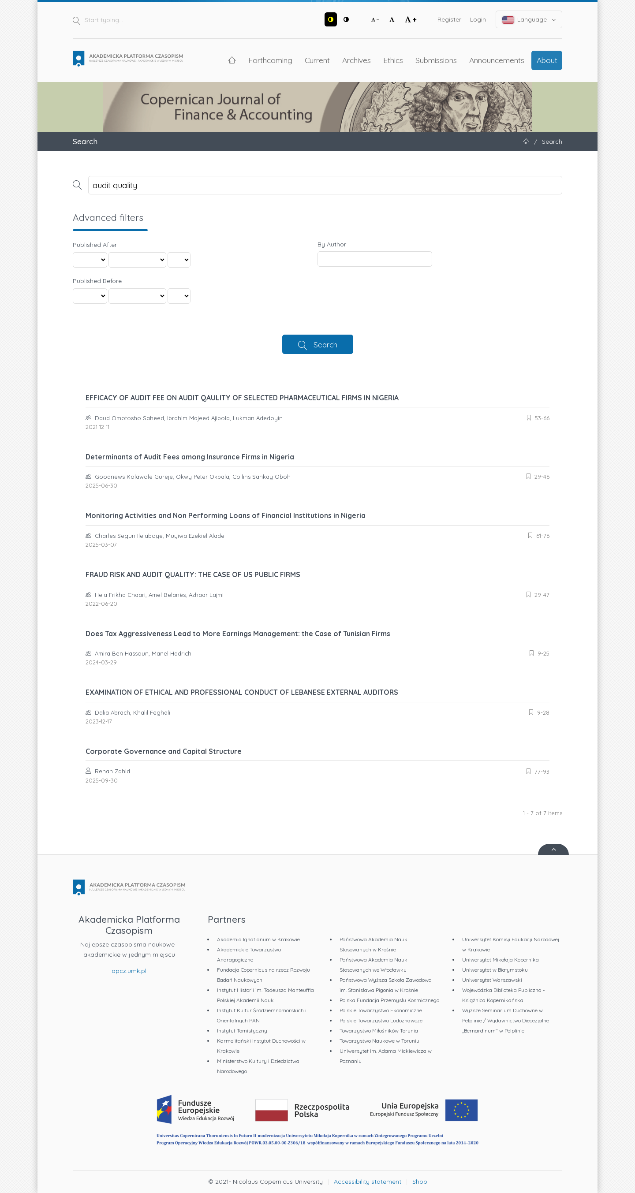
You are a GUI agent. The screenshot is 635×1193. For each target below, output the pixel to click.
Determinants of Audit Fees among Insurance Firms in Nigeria (190, 456)
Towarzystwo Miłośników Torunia (379, 1030)
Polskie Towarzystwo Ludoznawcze (381, 1020)
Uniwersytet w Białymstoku (495, 969)
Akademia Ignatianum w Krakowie (258, 939)
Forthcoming (270, 60)
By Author (332, 244)
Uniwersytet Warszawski (492, 980)
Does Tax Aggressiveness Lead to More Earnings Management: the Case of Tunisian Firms (238, 633)
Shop (419, 1182)
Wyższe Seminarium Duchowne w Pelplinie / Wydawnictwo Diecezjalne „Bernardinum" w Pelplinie (505, 1020)
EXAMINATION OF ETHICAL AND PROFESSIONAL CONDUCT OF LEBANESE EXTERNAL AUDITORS (242, 692)
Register (449, 19)
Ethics (393, 60)
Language (529, 19)
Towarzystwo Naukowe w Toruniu (379, 1040)
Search (325, 344)
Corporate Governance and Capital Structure (164, 751)
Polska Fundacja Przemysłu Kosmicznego (389, 1000)
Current (317, 60)
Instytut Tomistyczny (242, 1030)
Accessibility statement (367, 1182)
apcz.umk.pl (129, 971)
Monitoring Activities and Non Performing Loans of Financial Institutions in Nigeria (226, 515)
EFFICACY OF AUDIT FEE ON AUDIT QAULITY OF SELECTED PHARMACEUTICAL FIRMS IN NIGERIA (242, 397)
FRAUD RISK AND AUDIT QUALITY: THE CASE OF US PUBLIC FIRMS (193, 574)
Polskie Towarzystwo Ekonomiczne (381, 1010)
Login (478, 19)
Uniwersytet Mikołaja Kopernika (500, 959)
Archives (356, 60)
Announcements (496, 60)
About (547, 60)
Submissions (436, 60)
